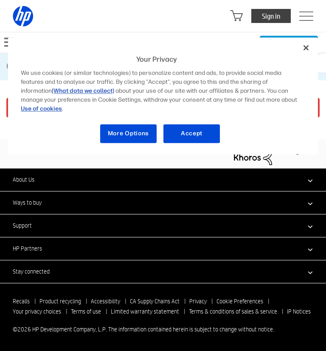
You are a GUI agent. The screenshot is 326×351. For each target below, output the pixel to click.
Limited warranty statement (145, 311)
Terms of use (86, 311)
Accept (191, 133)
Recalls (21, 301)
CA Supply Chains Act (155, 301)
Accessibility (105, 301)
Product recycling (60, 301)
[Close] (306, 47)
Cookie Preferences (239, 301)
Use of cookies (41, 109)
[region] (163, 95)
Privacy (198, 301)
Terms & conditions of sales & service (233, 311)
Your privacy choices (37, 311)
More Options (128, 133)
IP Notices (299, 311)
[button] (163, 179)
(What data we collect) (83, 91)
